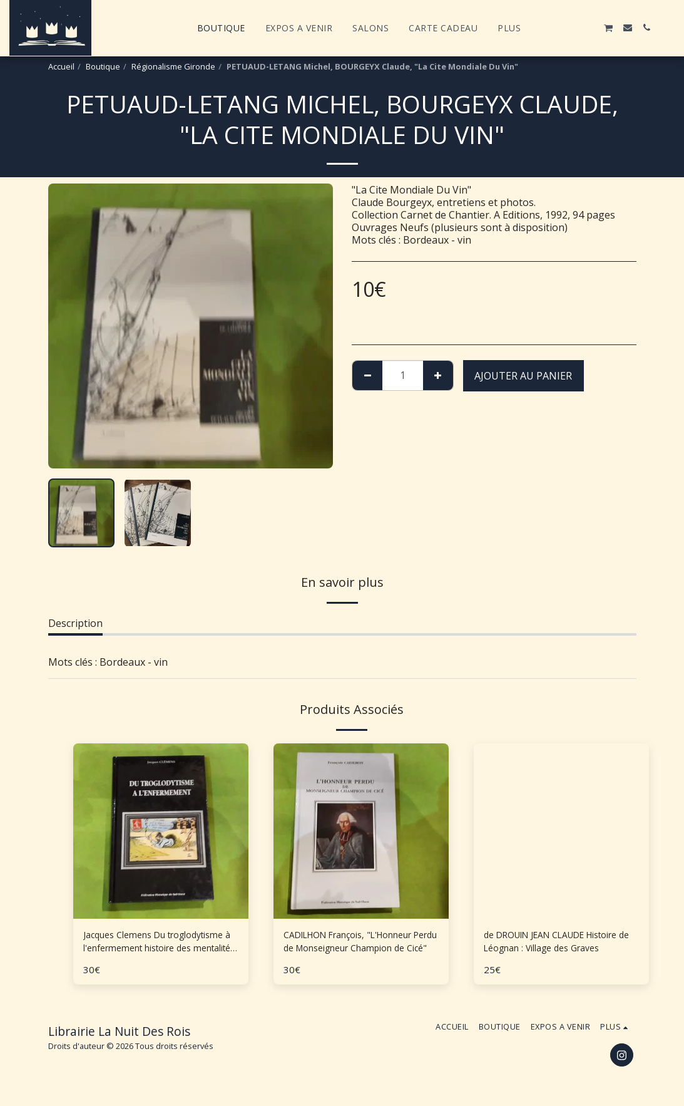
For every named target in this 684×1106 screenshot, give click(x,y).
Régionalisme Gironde (173, 66)
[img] (561, 831)
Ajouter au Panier (523, 376)
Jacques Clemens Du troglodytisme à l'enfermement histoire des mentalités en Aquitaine (156, 944)
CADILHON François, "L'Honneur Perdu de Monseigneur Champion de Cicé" (360, 944)
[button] (552, 27)
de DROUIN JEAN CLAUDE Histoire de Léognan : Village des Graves (560, 944)
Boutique (103, 66)
